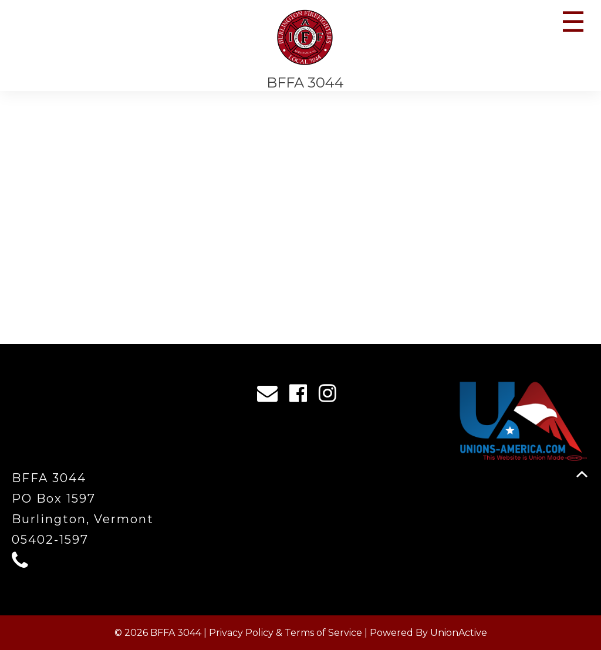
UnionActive (458, 632)
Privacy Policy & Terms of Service (285, 632)
